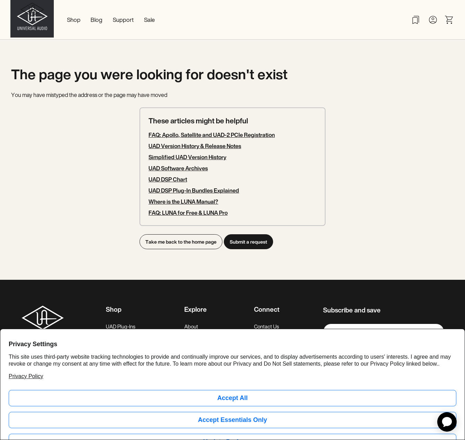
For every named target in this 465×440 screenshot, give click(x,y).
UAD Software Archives (178, 168)
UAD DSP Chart (168, 179)
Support (123, 19)
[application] (447, 422)
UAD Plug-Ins (120, 326)
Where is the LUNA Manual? (183, 201)
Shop (74, 19)
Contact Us (266, 326)
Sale (149, 19)
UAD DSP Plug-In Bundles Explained (194, 190)
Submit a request (251, 241)
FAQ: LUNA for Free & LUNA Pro (188, 213)
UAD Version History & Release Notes (195, 146)
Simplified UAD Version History (187, 157)
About (191, 326)
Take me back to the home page (181, 241)
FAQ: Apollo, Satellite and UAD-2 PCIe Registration (212, 135)
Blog (96, 19)
